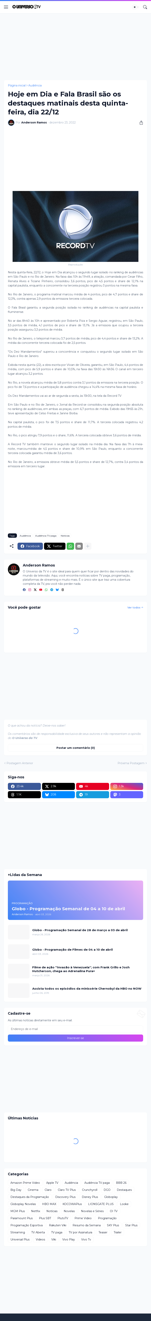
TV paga (56, 1232)
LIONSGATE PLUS (101, 1204)
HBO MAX (49, 1204)
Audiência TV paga (45, 535)
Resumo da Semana (87, 1225)
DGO (107, 1190)
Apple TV (52, 1183)
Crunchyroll (89, 1190)
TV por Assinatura (80, 1232)
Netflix (35, 1211)
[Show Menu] (6, 7)
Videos (40, 1239)
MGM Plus (17, 1211)
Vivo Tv (86, 1239)
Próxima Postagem (131, 763)
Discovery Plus (65, 1197)
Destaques (124, 1190)
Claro (48, 1190)
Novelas (69, 1211)
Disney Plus (90, 1197)
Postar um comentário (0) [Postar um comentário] (75, 748)
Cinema (33, 1190)
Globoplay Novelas (23, 1204)
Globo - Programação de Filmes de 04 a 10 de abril (72, 949)
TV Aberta (38, 1232)
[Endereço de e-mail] (75, 1029)
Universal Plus (19, 1239)
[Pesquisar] (145, 7)
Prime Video (83, 1218)
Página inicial (17, 85)
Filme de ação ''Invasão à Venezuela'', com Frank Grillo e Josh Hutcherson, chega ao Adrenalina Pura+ (81, 969)
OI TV (114, 1211)
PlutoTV (62, 1218)
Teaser (103, 1232)
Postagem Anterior (19, 763)
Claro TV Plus (67, 1190)
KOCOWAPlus (72, 1204)
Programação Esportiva (26, 1225)
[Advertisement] (75, 46)
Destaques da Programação (29, 1197)
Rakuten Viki (57, 1225)
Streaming (17, 1232)
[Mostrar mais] (87, 546)
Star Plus (131, 1225)
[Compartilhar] (139, 122)
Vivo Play (68, 1239)
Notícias (65, 535)
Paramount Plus (21, 1218)
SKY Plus (113, 1225)
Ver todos (133, 607)
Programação (107, 1218)
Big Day (15, 1190)
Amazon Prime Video (25, 1183)
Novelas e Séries (92, 1211)
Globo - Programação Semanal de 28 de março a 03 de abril (80, 930)
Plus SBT (45, 1218)
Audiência (35, 85)
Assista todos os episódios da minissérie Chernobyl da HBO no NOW (86, 988)
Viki (53, 1239)
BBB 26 (121, 1183)
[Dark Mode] (136, 7)
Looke (124, 1204)
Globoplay (111, 1197)
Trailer (118, 1232)
